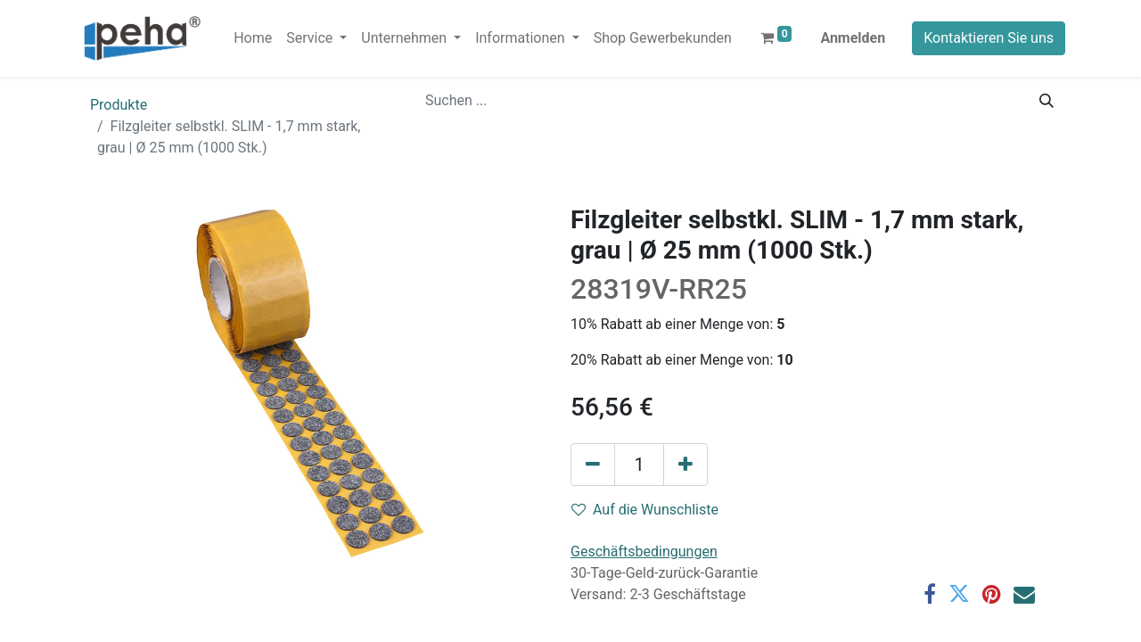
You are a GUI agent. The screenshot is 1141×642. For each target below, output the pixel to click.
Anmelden (852, 37)
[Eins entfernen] (592, 464)
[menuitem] (252, 38)
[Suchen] (1046, 101)
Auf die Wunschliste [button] (644, 509)
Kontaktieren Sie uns (988, 37)
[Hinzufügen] (685, 464)
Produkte (118, 104)
